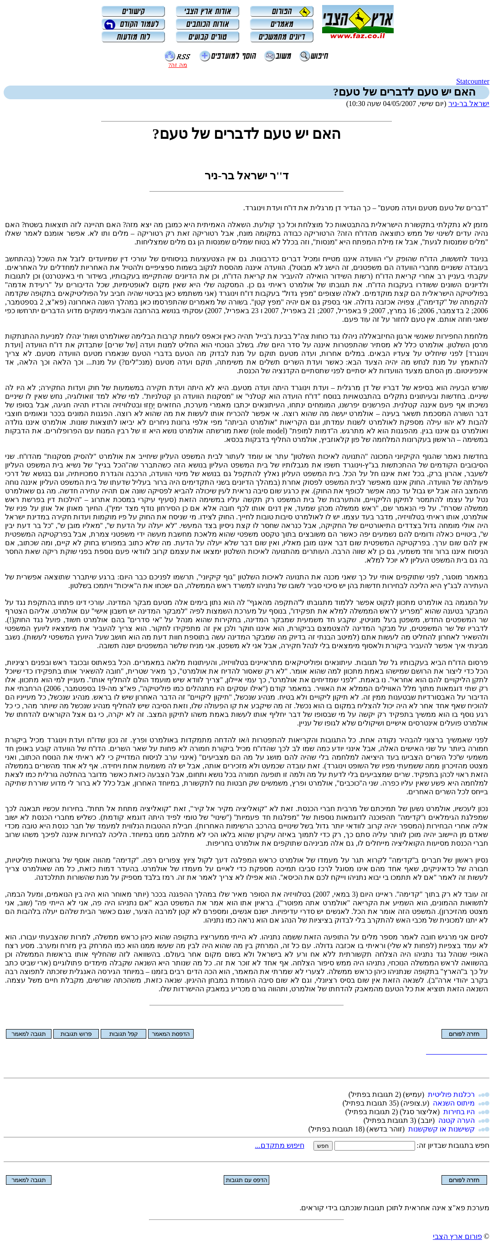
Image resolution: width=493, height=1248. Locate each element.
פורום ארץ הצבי (457, 1236)
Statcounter (472, 81)
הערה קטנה (456, 1120)
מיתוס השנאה (454, 1103)
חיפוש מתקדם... (279, 1145)
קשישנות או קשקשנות (441, 1129)
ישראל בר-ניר (468, 103)
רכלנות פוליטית (451, 1094)
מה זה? (177, 64)
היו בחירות (459, 1112)
